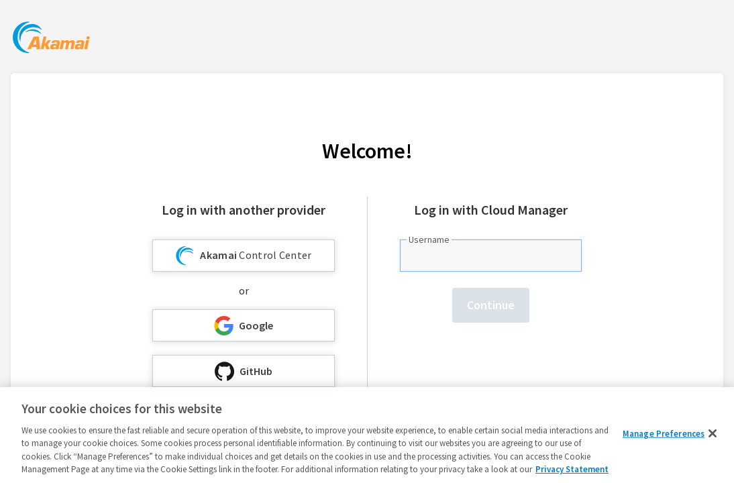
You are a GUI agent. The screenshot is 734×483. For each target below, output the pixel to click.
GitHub (243, 371)
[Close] (712, 433)
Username (429, 239)
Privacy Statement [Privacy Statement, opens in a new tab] (572, 469)
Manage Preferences (663, 433)
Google (243, 325)
